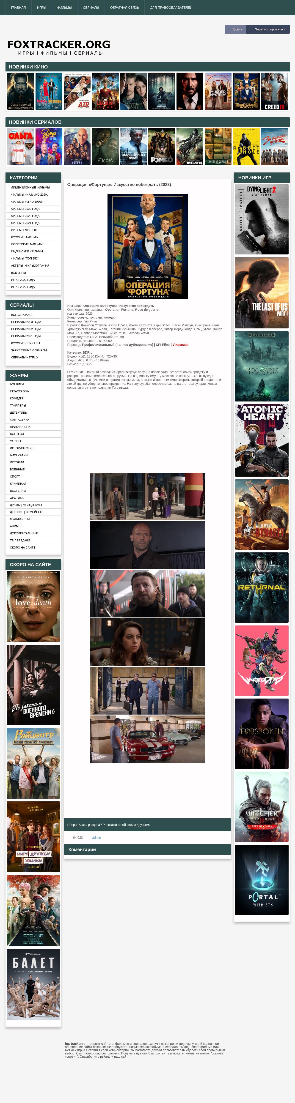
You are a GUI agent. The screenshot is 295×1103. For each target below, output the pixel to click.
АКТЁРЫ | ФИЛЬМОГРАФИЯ (30, 265)
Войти (237, 29)
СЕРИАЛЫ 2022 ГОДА (26, 329)
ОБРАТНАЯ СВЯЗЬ (124, 7)
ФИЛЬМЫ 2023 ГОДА (25, 208)
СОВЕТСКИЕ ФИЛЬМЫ (27, 244)
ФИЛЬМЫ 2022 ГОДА (25, 216)
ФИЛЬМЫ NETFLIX (24, 230)
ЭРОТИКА (17, 498)
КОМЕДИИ (17, 398)
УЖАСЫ (15, 441)
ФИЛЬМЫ (64, 7)
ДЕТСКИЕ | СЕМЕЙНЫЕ (26, 512)
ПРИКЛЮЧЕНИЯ (21, 427)
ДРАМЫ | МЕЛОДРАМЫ (26, 505)
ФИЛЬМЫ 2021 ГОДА (25, 223)
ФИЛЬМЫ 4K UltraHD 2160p (29, 194)
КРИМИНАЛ (18, 483)
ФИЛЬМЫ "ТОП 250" (25, 258)
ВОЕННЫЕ (17, 469)
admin (96, 837)
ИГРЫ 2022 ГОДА (23, 287)
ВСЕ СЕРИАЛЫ (21, 315)
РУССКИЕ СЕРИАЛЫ (25, 343)
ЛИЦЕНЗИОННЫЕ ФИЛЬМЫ (30, 187)
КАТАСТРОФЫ (20, 391)
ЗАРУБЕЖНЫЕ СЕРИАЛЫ (29, 350)
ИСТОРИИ (17, 462)
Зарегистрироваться (270, 29)
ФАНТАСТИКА (19, 419)
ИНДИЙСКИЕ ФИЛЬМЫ (27, 251)
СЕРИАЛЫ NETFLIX (24, 357)
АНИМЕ (15, 526)
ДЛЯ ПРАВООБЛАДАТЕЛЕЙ (171, 7)
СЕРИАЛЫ (91, 7)
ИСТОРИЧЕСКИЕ (22, 448)
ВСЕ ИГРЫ (18, 272)
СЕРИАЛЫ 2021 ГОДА (26, 336)
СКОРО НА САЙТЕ (23, 547)
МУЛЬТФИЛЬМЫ (21, 519)
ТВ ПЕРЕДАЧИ (20, 540)
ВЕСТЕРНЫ (18, 490)
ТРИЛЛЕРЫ (18, 405)
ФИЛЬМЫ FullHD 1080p (27, 201)
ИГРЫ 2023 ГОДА (23, 279)
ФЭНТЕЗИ (17, 434)
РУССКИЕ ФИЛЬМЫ (25, 237)
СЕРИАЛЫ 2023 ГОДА (26, 322)
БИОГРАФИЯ (19, 455)
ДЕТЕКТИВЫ (19, 412)
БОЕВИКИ (17, 384)
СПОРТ (15, 476)
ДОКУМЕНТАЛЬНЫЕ (24, 533)
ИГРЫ (41, 7)
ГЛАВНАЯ (18, 7)
